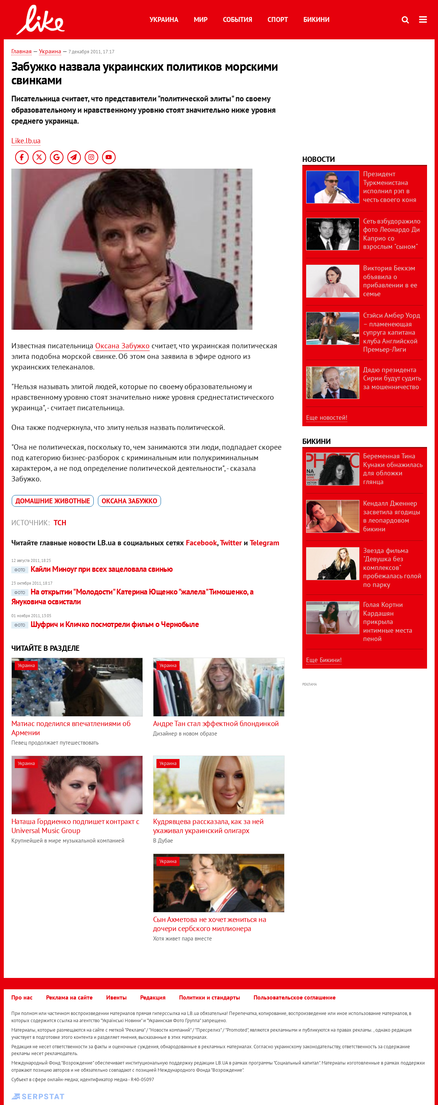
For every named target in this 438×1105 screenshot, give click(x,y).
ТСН (60, 522)
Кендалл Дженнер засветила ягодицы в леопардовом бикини (391, 516)
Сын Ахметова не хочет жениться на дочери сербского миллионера (209, 923)
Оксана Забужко (122, 346)
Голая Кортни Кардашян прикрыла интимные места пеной (387, 621)
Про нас (22, 997)
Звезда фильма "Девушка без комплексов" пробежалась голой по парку (392, 567)
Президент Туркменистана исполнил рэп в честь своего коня (389, 186)
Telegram (264, 543)
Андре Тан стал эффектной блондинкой (216, 723)
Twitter (231, 543)
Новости (318, 159)
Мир (200, 19)
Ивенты (116, 997)
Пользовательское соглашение (295, 997)
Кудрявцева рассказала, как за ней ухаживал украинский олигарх (208, 825)
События (237, 19)
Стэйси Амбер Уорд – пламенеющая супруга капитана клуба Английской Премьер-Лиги (391, 332)
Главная (21, 51)
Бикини (316, 19)
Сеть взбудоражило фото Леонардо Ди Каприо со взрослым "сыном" (392, 234)
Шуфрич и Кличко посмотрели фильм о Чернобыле (105, 624)
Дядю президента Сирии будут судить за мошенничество (392, 378)
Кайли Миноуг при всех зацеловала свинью (92, 569)
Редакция (153, 997)
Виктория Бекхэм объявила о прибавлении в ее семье (390, 281)
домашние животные (52, 501)
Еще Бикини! (324, 660)
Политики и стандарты (209, 997)
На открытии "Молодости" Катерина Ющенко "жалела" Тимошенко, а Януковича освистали (132, 597)
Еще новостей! (326, 417)
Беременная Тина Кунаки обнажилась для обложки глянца (392, 469)
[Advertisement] (74, 906)
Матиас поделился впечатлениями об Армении (71, 728)
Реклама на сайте (69, 997)
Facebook (201, 543)
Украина (164, 19)
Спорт (278, 19)
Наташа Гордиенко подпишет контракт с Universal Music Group (75, 825)
